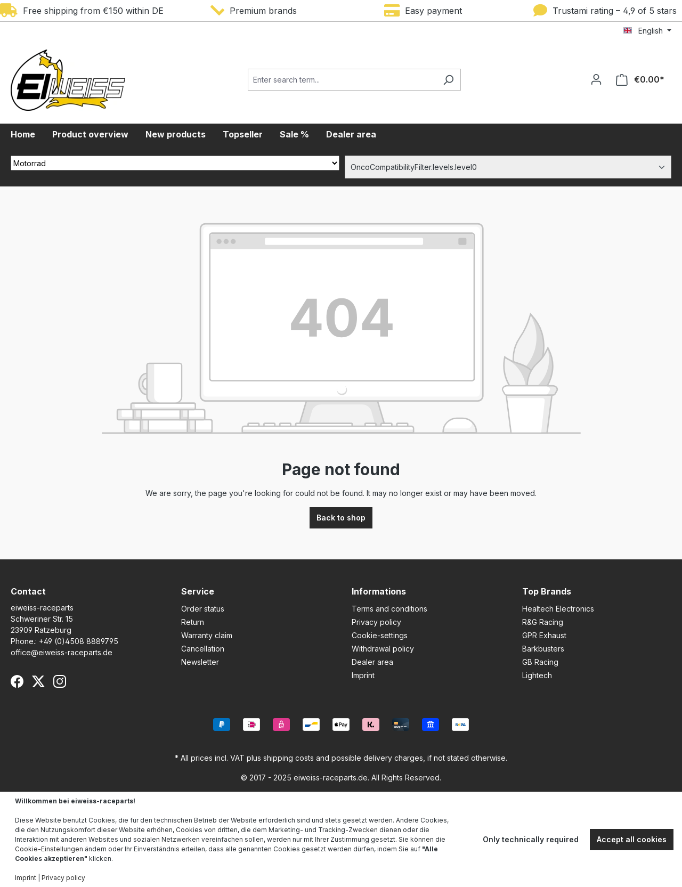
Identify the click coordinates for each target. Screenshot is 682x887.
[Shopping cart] (640, 80)
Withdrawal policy (383, 648)
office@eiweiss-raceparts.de (61, 652)
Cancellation (202, 648)
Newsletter (200, 661)
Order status (202, 608)
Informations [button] (379, 591)
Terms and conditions (389, 608)
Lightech (537, 675)
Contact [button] (28, 591)
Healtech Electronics (558, 608)
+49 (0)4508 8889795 (78, 641)
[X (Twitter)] (38, 681)
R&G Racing (542, 621)
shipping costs (288, 757)
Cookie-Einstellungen (49, 849)
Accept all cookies (632, 839)
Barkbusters (543, 648)
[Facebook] (17, 681)
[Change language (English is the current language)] (647, 31)
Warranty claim (206, 635)
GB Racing (540, 661)
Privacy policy (376, 621)
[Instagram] (59, 681)
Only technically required (531, 839)
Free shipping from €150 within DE (82, 10)
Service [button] (197, 591)
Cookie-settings (380, 635)
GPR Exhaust (544, 635)
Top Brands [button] (546, 591)
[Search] (448, 80)
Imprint (363, 675)
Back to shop (341, 517)
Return (192, 621)
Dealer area (372, 661)
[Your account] (596, 79)
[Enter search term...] (342, 80)
